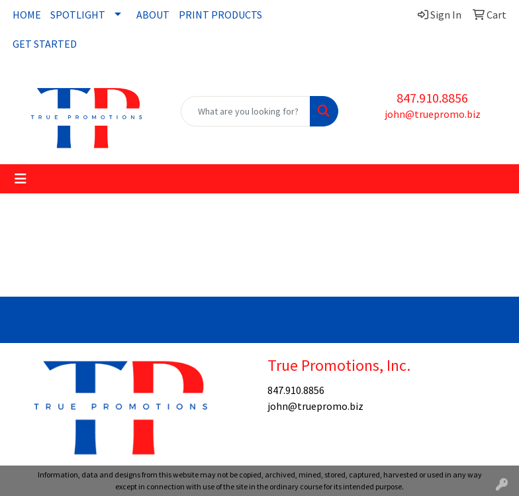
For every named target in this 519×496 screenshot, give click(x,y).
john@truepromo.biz (433, 114)
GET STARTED (45, 43)
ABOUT (152, 14)
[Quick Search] (245, 111)
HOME (27, 14)
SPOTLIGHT (77, 14)
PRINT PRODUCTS (220, 14)
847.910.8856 (432, 97)
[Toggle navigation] (20, 179)
